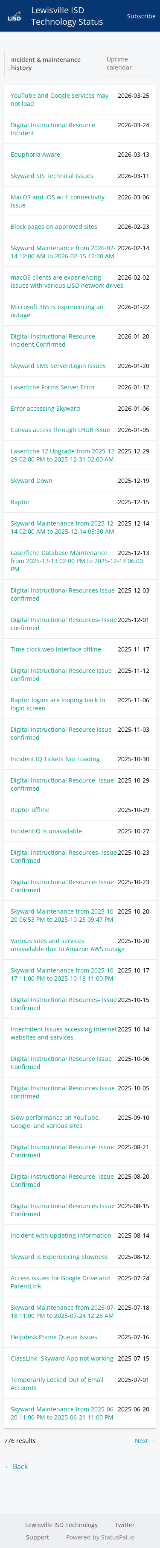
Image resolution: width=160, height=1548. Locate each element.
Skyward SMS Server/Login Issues (58, 366)
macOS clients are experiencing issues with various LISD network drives (67, 281)
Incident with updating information (61, 1235)
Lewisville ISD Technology (61, 1525)
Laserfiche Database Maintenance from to (77, 561)
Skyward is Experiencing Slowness (59, 1257)
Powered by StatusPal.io (100, 1537)
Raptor (20, 502)
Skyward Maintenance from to (63, 252)
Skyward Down (31, 480)
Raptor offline (30, 810)
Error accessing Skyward (45, 408)
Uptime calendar (119, 63)
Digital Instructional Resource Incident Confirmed (53, 340)
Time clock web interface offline (56, 649)
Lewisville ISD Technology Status (53, 15)
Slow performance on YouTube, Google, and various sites (55, 1121)
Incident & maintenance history (46, 63)
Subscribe (141, 16)
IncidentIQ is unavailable (46, 831)
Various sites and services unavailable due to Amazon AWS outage (68, 945)
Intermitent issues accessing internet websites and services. (64, 1033)
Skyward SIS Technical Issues (52, 176)
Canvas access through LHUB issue (60, 430)
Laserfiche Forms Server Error (53, 387)
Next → (145, 1441)
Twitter (125, 1525)
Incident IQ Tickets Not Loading (55, 759)
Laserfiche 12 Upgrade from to (63, 455)
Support (37, 1537)
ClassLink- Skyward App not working (62, 1358)
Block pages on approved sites (54, 226)
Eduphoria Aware (35, 154)
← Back (16, 1466)
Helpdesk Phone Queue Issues (54, 1337)
